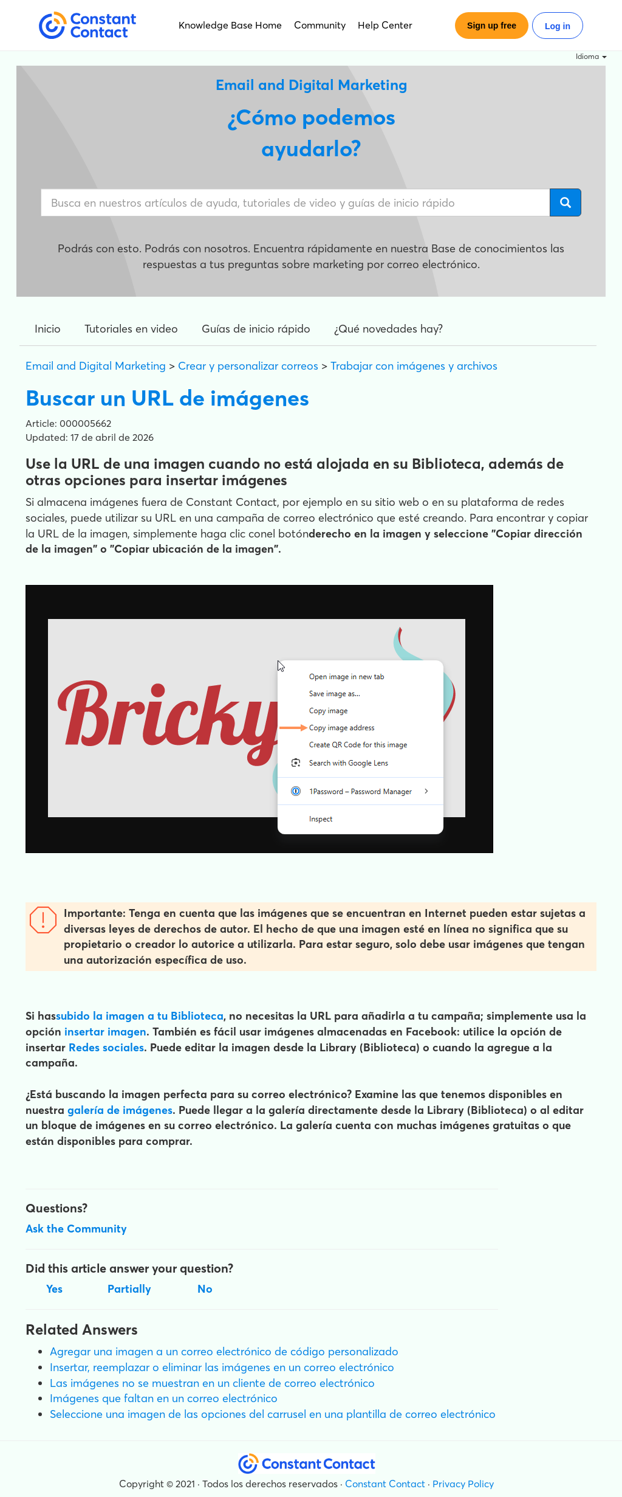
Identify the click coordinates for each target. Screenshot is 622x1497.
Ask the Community (76, 1229)
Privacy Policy (463, 1484)
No (205, 1289)
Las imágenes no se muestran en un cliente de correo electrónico (212, 1383)
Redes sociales (106, 1047)
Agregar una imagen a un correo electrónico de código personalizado (224, 1351)
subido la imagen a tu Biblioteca (140, 1016)
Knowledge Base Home (230, 25)
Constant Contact (385, 1484)
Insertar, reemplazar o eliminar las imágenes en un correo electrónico (222, 1367)
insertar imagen (105, 1032)
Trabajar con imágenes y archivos (413, 366)
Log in (557, 26)
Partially (129, 1289)
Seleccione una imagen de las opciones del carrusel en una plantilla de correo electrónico (273, 1414)
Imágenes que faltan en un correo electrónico (164, 1398)
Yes (54, 1289)
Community (320, 25)
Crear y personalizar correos (248, 366)
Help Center (385, 25)
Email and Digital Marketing (96, 366)
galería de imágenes (120, 1110)
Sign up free (491, 25)
